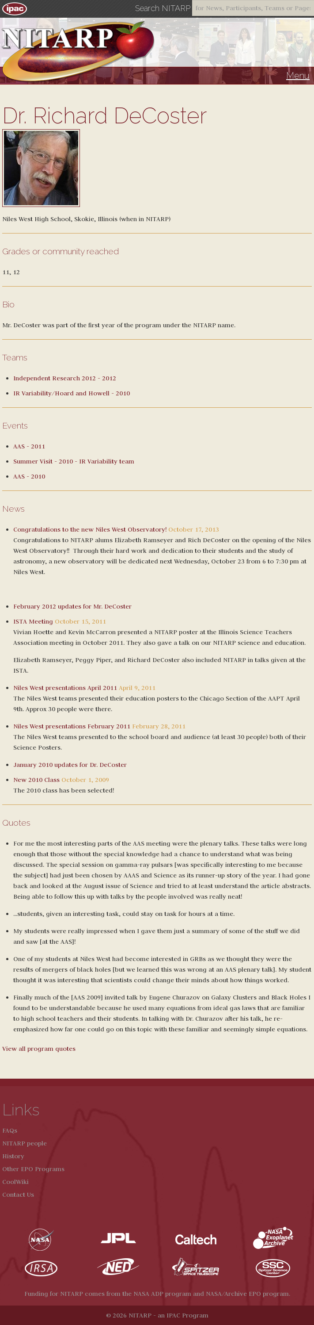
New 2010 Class (36, 780)
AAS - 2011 (29, 446)
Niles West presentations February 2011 (71, 726)
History (13, 1156)
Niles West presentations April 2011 (65, 688)
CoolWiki (15, 1182)
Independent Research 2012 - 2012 (64, 378)
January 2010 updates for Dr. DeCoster (70, 765)
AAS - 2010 (29, 476)
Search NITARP (162, 8)
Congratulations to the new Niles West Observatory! (89, 529)
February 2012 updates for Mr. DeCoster (72, 606)
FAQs (9, 1130)
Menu (298, 75)
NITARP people (24, 1143)
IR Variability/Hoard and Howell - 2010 (71, 393)
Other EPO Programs (33, 1169)
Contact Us (18, 1195)
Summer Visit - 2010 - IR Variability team (73, 461)
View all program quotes (39, 1049)
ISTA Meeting (33, 621)
